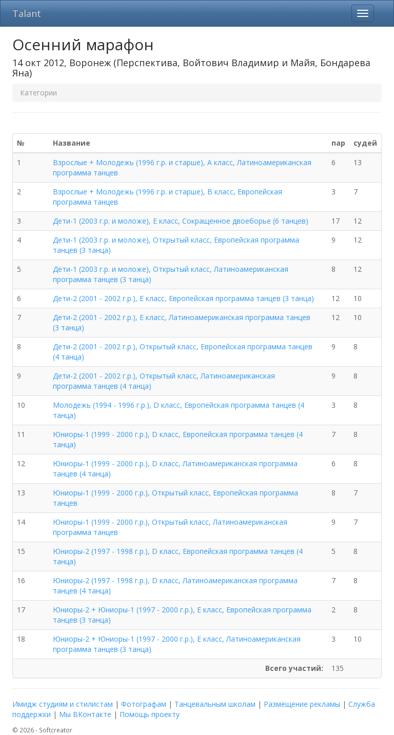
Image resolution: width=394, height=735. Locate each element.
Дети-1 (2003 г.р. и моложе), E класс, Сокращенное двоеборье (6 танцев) (180, 221)
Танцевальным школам (214, 704)
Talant (26, 13)
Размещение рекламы (302, 704)
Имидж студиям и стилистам (62, 704)
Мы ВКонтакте (85, 714)
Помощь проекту (150, 714)
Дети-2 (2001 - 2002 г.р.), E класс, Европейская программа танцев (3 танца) (183, 298)
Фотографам (143, 704)
